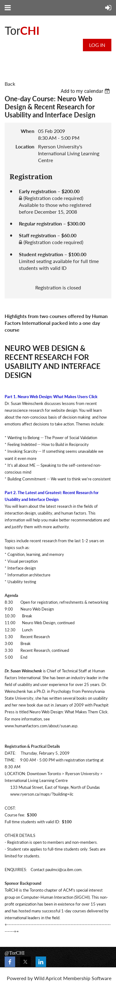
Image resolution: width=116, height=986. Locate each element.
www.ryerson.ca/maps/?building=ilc (41, 794)
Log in (97, 45)
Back (10, 84)
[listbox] (86, 91)
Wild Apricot (48, 978)
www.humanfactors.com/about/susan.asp (41, 725)
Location (24, 146)
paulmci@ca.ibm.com (63, 869)
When (27, 131)
